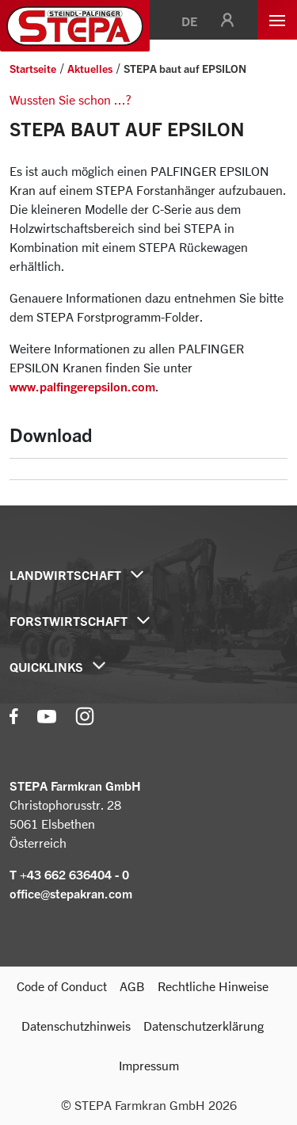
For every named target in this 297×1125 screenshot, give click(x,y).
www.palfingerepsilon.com (82, 387)
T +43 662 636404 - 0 (69, 875)
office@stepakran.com (71, 894)
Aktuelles (89, 68)
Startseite (33, 68)
